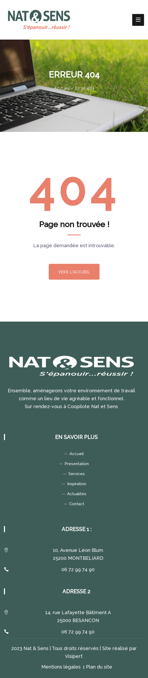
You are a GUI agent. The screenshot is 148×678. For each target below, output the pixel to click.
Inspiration (76, 483)
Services (76, 473)
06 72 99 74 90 (78, 569)
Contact (76, 504)
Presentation (77, 463)
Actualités (76, 493)
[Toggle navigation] (138, 20)
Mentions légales (61, 667)
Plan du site (99, 667)
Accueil (62, 88)
